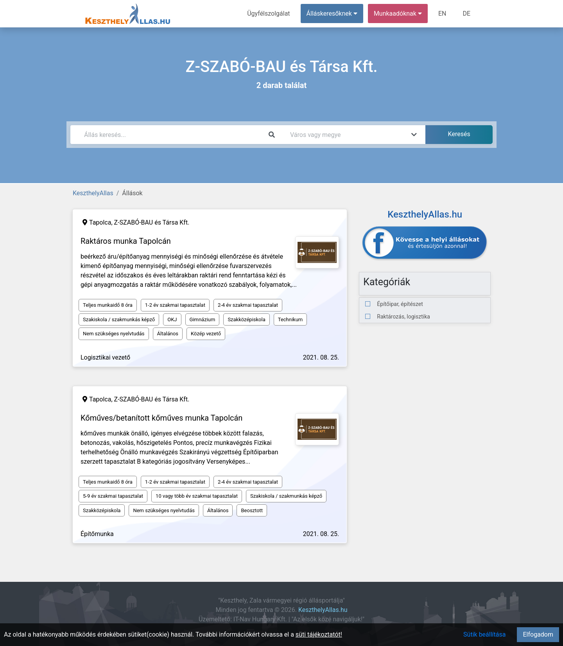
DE (466, 13)
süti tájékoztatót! (319, 634)
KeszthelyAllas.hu (323, 610)
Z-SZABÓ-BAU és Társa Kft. (152, 222)
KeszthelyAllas (93, 193)
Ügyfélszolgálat (268, 13)
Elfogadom (538, 634)
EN (442, 13)
